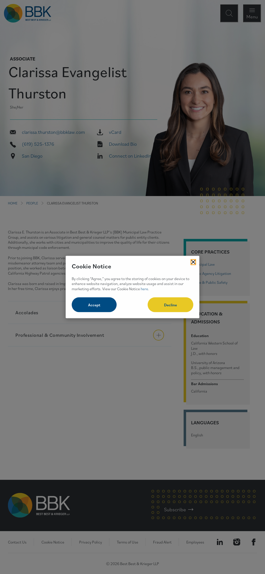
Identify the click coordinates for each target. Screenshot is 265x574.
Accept (94, 304)
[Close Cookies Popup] (193, 262)
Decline (170, 304)
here (144, 288)
